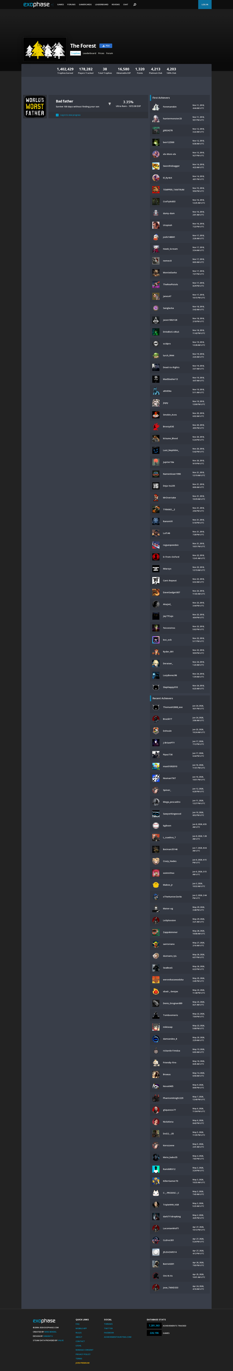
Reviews (116, 4)
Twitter (108, 1328)
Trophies (75, 53)
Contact (80, 1341)
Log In (205, 4)
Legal (78, 1345)
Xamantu (48, 1336)
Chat (125, 4)
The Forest (83, 45)
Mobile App (81, 1328)
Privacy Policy (83, 1354)
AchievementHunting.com (117, 1337)
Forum (109, 53)
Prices (101, 53)
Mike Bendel (50, 1331)
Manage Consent (84, 1349)
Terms (79, 1358)
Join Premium (82, 1363)
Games (60, 4)
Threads (108, 1324)
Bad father (64, 101)
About (79, 1337)
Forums (71, 4)
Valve (61, 1340)
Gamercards (85, 4)
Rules (79, 1332)
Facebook (109, 1332)
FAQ (77, 1324)
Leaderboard (101, 4)
